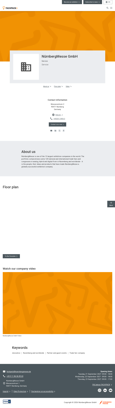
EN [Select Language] (108, 2)
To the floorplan (10, 256)
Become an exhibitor (71, 2)
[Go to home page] (15, 8)
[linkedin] (55, 130)
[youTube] (110, 390)
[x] (59, 130)
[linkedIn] (105, 390)
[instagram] (99, 390)
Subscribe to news (91, 2)
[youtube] (51, 130)
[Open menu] (111, 8)
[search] (107, 8)
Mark (111, 204)
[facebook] (63, 130)
